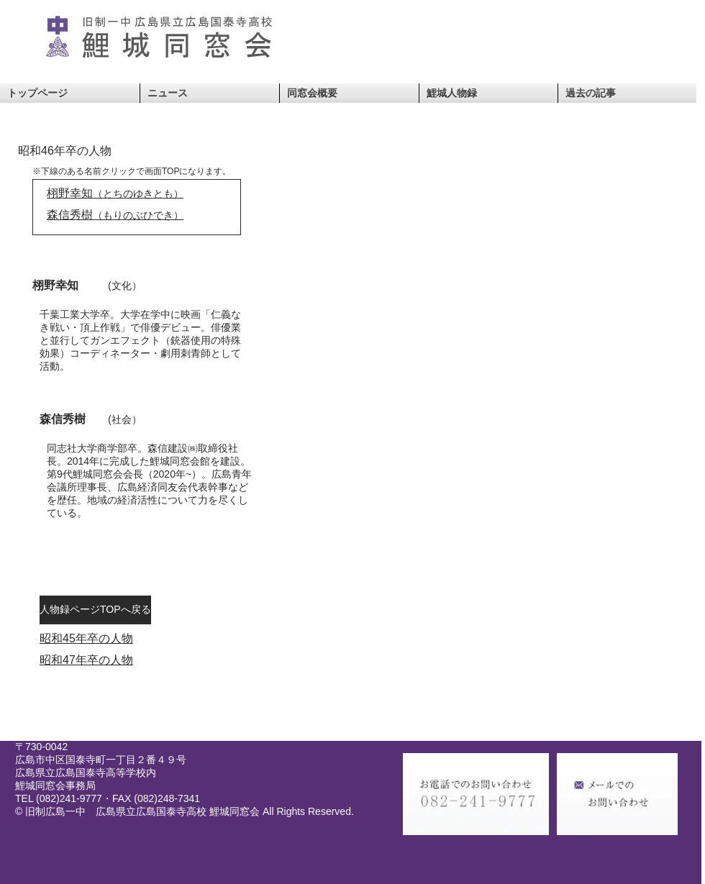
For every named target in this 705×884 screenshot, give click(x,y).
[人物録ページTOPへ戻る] (95, 610)
